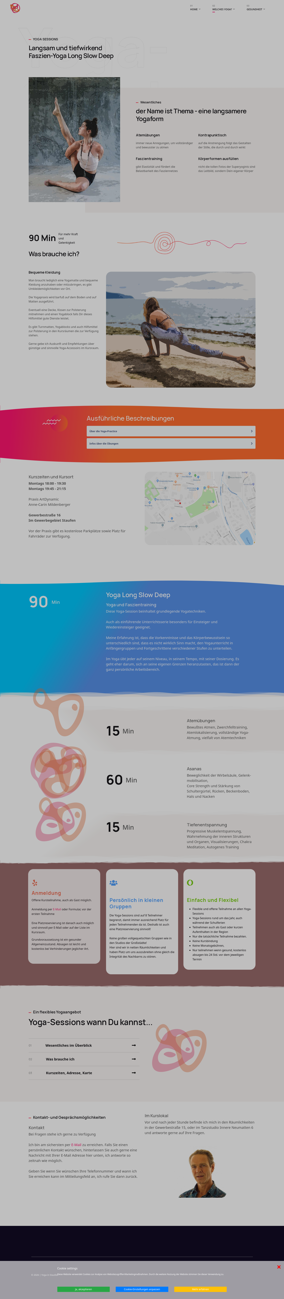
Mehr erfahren (200, 1289)
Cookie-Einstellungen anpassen (142, 1289)
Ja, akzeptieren (83, 1289)
